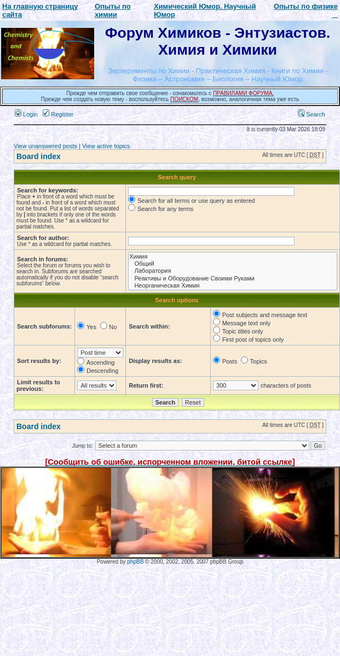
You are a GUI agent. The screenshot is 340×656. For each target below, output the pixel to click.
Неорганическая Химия (232, 285)
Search (311, 114)
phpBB (135, 562)
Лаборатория (232, 270)
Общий (232, 263)
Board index (38, 156)
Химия (232, 256)
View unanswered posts (45, 146)
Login (26, 114)
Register (58, 114)
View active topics (106, 146)
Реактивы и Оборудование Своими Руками (232, 278)
